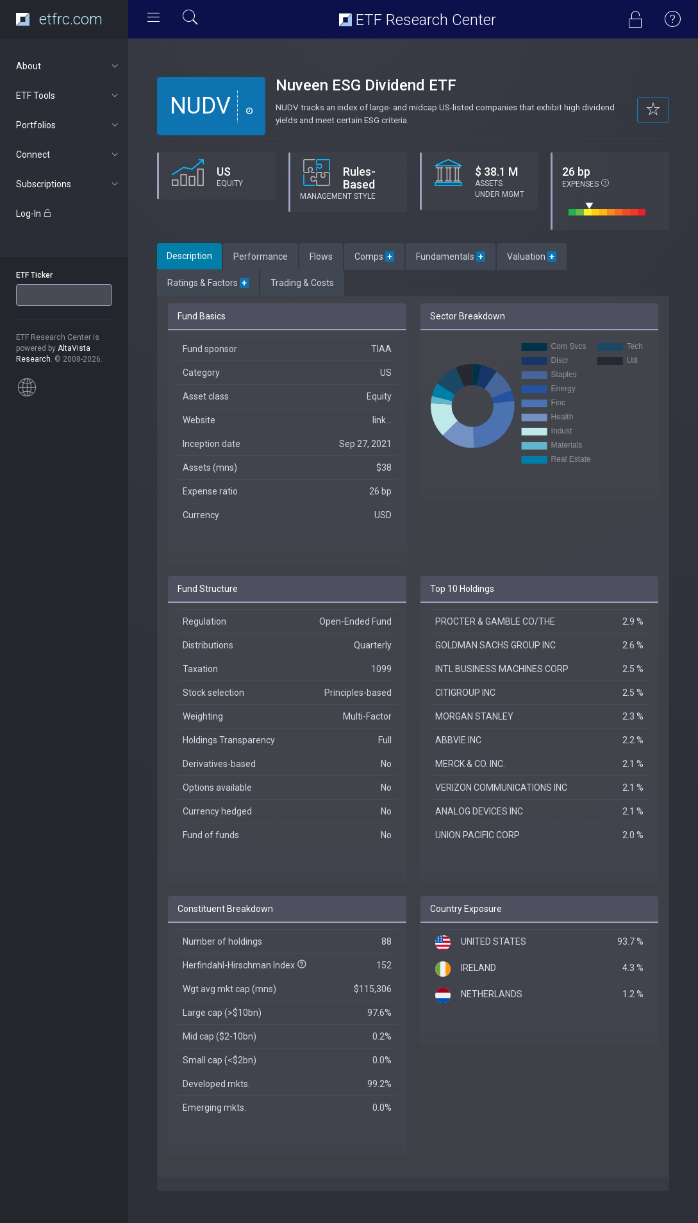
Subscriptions (68, 184)
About (68, 66)
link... (382, 420)
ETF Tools (68, 95)
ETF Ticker (34, 275)
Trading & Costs (302, 283)
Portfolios (68, 125)
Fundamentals (450, 256)
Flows (321, 256)
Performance (260, 256)
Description (189, 256)
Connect (68, 154)
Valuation (531, 256)
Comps (374, 256)
